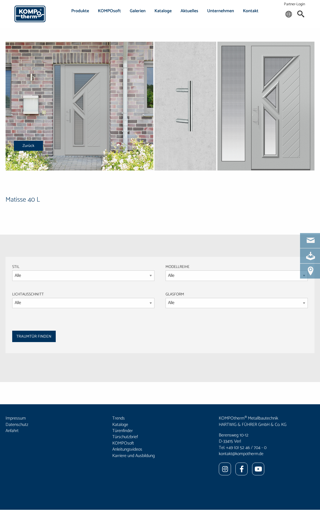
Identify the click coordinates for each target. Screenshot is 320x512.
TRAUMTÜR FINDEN (33, 336)
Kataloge (163, 11)
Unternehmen (220, 11)
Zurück (28, 145)
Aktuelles (189, 11)
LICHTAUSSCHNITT (28, 294)
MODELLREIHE (177, 267)
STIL (15, 267)
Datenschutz (17, 424)
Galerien (138, 11)
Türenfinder (122, 431)
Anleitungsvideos (127, 449)
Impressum (16, 418)
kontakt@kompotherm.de (241, 454)
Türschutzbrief (125, 437)
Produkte (80, 11)
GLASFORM (237, 299)
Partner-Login (294, 4)
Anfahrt (12, 431)
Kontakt (250, 11)
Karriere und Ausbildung (133, 456)
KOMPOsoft (109, 11)
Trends (118, 418)
